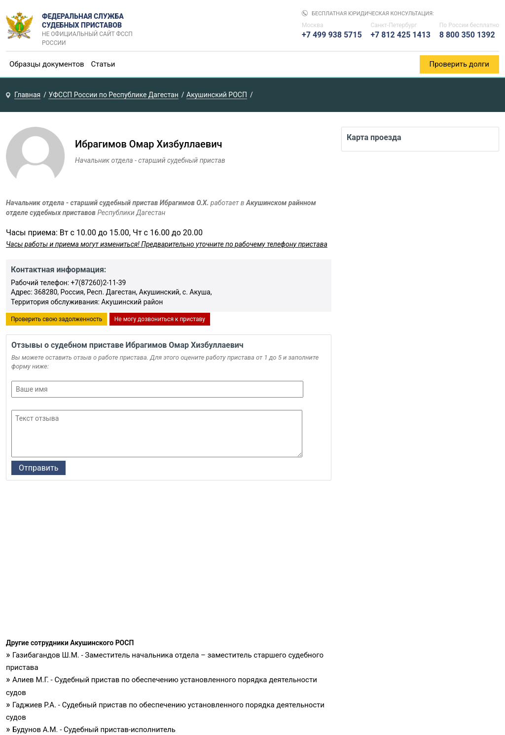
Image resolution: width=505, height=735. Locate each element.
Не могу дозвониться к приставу (159, 319)
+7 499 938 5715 (332, 34)
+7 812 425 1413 (400, 34)
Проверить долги (460, 64)
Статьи (103, 64)
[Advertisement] (168, 562)
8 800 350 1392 (467, 34)
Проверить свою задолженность (56, 319)
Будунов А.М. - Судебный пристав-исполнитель (94, 729)
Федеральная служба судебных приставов (90, 25)
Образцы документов (46, 64)
